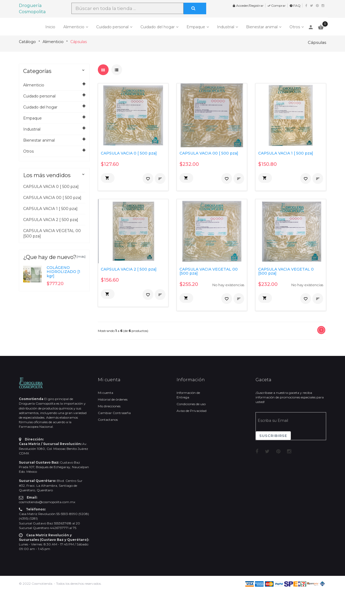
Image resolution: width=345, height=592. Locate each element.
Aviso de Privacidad (191, 411)
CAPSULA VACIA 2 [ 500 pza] (50, 219)
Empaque (196, 26)
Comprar (276, 5)
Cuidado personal (112, 26)
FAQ (295, 5)
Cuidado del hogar (157, 26)
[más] (81, 256)
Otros (294, 26)
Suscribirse (273, 435)
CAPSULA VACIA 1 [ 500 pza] (50, 208)
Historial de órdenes (112, 399)
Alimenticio (73, 26)
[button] (108, 178)
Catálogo (27, 41)
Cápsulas (78, 41)
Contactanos (108, 420)
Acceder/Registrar (248, 5)
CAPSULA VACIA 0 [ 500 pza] (51, 186)
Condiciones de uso (191, 404)
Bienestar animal (262, 26)
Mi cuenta (105, 393)
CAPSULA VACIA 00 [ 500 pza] (52, 197)
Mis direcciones (109, 406)
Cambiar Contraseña (114, 413)
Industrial (225, 26)
